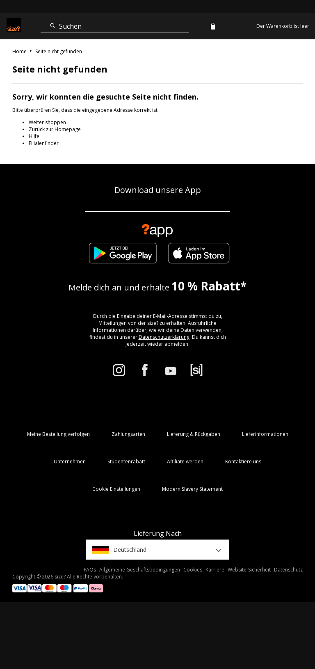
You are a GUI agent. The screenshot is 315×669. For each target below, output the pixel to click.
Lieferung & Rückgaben (193, 434)
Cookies (192, 569)
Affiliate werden (185, 461)
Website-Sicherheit (249, 569)
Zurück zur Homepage (55, 129)
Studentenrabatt (126, 461)
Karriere (214, 569)
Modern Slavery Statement (192, 488)
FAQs (90, 569)
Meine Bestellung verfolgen (58, 434)
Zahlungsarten (128, 434)
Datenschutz (288, 569)
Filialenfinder (44, 143)
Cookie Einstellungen (116, 488)
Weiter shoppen (47, 122)
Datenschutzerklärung (164, 336)
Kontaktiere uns (243, 461)
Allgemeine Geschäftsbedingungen (139, 569)
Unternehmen (70, 461)
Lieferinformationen (265, 434)
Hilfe (34, 136)
